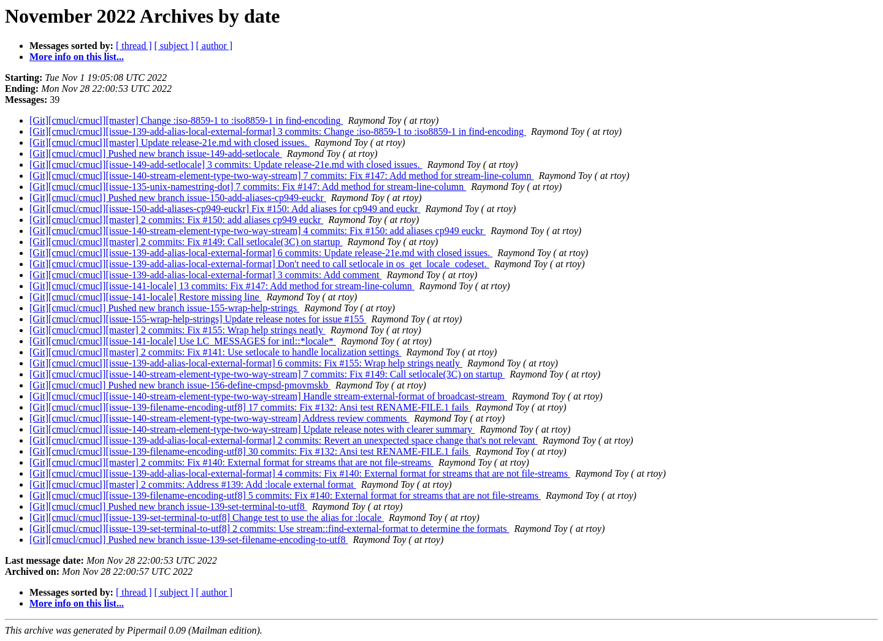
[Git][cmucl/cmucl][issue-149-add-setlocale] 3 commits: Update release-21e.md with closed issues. (225, 164)
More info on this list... (76, 56)
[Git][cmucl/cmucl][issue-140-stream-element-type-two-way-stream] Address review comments (219, 418)
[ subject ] (174, 45)
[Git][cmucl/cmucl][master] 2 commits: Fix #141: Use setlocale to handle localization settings (215, 352)
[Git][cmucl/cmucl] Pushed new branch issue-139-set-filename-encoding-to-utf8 (188, 539)
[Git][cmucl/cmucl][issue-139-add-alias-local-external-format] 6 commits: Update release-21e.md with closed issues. (260, 253)
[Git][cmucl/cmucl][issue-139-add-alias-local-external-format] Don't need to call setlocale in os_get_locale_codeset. (259, 264)
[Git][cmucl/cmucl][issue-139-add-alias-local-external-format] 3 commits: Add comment (205, 275)
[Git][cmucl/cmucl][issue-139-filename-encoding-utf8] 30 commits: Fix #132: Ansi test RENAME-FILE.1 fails (250, 451)
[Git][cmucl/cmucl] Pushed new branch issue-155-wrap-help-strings (164, 308)
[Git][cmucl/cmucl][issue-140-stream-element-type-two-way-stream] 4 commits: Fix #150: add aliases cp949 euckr (257, 231)
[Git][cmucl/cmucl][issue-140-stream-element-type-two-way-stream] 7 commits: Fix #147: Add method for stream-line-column (281, 175)
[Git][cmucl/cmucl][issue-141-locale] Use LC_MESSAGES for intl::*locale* (182, 341)
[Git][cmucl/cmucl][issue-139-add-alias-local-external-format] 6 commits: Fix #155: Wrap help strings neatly (245, 363)
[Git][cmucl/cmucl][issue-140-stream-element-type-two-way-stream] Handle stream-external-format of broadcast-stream (268, 396)
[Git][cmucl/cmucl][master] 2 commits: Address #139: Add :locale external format (192, 484)
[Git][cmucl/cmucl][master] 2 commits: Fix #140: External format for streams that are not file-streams (231, 462)
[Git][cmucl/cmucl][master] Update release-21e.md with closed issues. (169, 142)
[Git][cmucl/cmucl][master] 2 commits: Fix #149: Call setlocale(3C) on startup (186, 242)
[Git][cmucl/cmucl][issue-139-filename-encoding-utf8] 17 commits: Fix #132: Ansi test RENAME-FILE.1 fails (250, 407)
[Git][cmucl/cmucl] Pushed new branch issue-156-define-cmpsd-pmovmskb (180, 385)
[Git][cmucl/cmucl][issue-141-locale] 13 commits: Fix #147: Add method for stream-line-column (222, 286)
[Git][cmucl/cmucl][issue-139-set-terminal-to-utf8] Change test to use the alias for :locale (206, 517)
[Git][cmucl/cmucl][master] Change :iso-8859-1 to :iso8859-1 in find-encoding (186, 120)
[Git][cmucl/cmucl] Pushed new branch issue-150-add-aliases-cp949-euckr (177, 197)
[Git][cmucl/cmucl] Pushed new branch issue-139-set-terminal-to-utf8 (168, 506)
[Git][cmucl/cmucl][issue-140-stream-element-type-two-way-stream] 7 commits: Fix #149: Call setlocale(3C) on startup (267, 374)
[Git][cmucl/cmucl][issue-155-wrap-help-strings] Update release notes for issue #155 (198, 319)
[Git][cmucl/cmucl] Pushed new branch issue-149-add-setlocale (155, 153)
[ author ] (214, 45)
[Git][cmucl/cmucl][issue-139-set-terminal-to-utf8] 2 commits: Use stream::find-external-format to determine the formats (269, 528)
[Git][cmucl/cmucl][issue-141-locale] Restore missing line (145, 297)
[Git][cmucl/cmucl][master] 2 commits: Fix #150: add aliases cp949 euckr (176, 219)
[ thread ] (134, 45)
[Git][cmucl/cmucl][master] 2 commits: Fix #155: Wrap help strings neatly (177, 330)
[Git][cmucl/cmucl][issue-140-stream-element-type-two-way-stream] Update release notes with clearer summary (252, 429)
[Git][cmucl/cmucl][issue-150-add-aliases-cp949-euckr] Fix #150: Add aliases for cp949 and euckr (225, 208)
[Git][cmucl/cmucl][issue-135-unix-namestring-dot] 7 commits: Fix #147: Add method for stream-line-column (247, 186)
